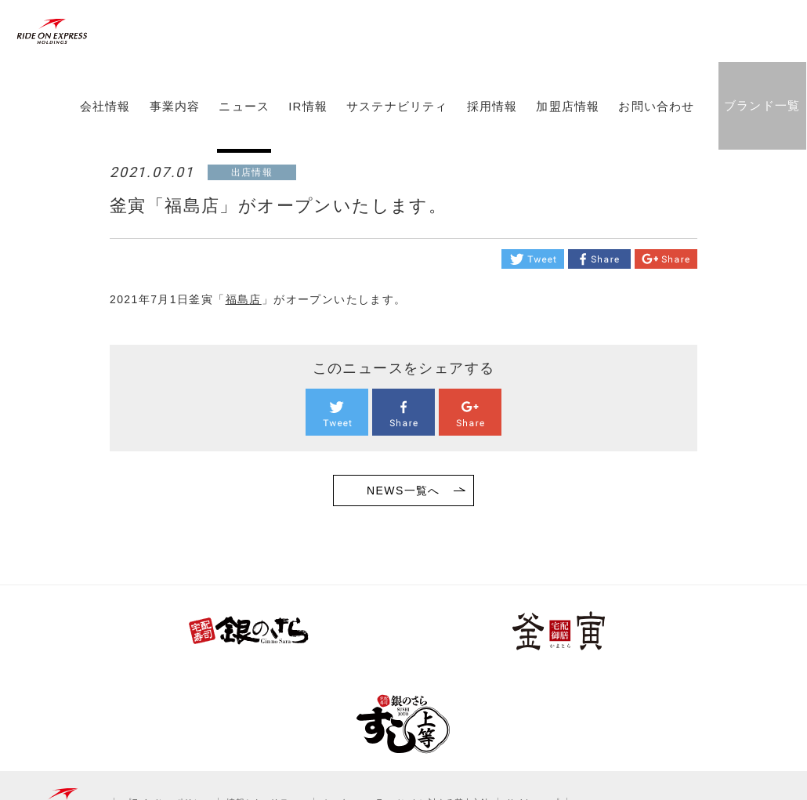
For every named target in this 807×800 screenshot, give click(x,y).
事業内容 (172, 135)
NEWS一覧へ (403, 490)
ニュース (242, 135)
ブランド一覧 (760, 134)
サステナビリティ (395, 135)
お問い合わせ (655, 135)
